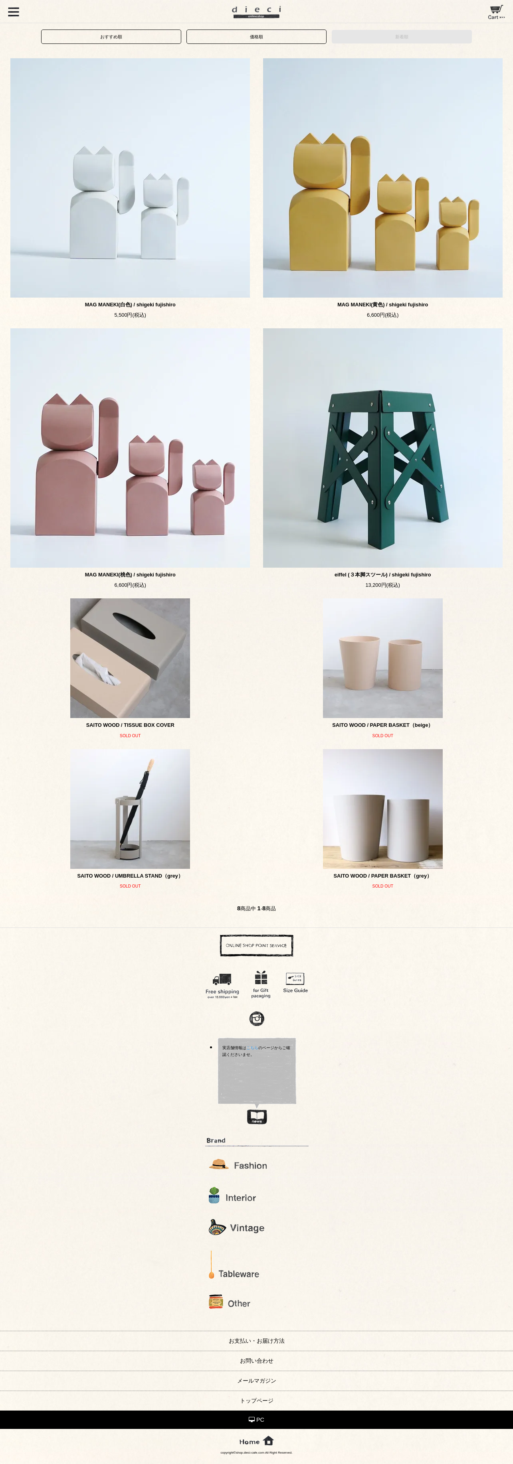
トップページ (256, 1400)
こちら (252, 1048)
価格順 (256, 36)
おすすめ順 (111, 36)
